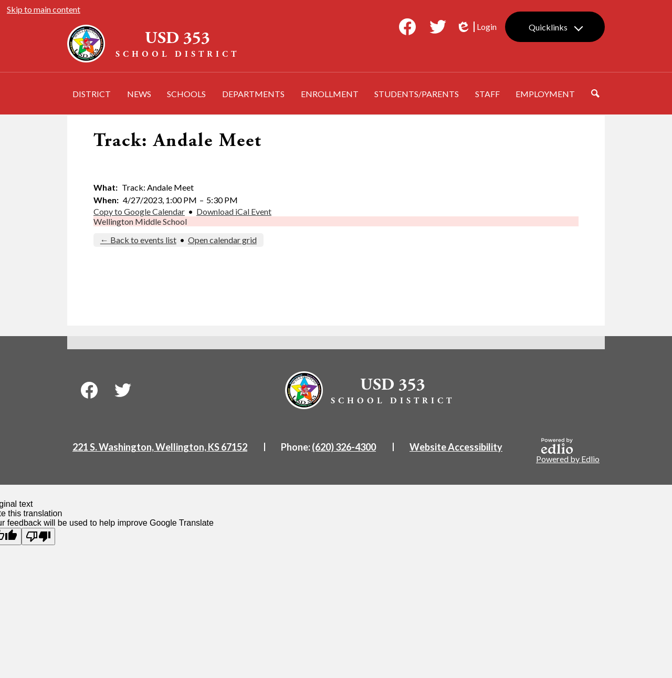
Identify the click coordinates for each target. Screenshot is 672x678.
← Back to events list (138, 240)
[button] (91, 93)
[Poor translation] (38, 536)
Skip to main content (43, 9)
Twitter (437, 28)
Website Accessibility (456, 447)
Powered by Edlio (568, 451)
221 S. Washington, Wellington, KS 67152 (159, 447)
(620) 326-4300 (344, 447)
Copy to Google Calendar (139, 211)
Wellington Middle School (140, 221)
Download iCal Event (233, 211)
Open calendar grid (222, 240)
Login (476, 27)
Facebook (407, 28)
